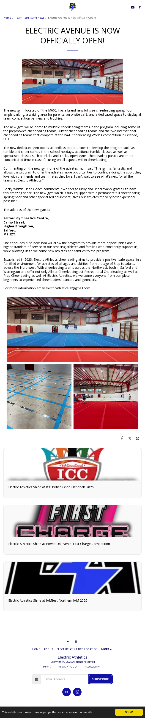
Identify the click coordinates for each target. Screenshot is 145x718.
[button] (5, 6)
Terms (47, 666)
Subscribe (100, 679)
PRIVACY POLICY (68, 666)
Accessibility (92, 666)
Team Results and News (29, 17)
